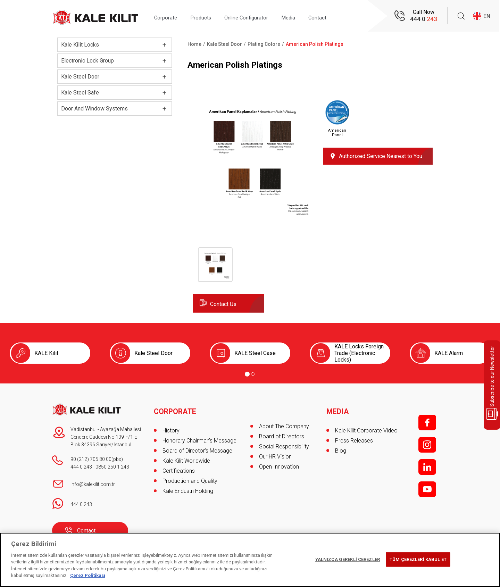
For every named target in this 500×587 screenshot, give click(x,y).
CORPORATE (176, 407)
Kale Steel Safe (80, 92)
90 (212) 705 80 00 (90, 459)
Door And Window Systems (94, 108)
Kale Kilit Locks (80, 44)
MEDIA (338, 407)
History (171, 426)
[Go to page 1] (247, 374)
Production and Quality (189, 476)
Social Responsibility (284, 446)
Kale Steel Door (80, 76)
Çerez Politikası (87, 575)
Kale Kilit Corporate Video (366, 426)
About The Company (284, 426)
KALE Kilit (46, 353)
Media (308, 16)
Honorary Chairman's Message (199, 436)
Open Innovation (279, 466)
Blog (340, 446)
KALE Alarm (448, 353)
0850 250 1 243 (112, 467)
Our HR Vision (275, 456)
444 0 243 (81, 467)
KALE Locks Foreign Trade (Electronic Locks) (359, 353)
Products (209, 16)
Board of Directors (281, 436)
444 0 (423, 19)
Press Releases (354, 436)
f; (427, 422)
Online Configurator (260, 16)
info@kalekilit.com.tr (92, 484)
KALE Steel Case (255, 353)
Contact (342, 16)
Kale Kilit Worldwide (186, 456)
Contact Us (223, 304)
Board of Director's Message (197, 446)
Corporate (168, 16)
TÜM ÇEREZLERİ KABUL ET (418, 559)
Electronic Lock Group (87, 60)
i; (427, 444)
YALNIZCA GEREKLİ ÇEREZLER (347, 559)
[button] (252, 216)
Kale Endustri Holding (187, 486)
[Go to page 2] (253, 374)
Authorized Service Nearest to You (380, 156)
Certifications (178, 466)
